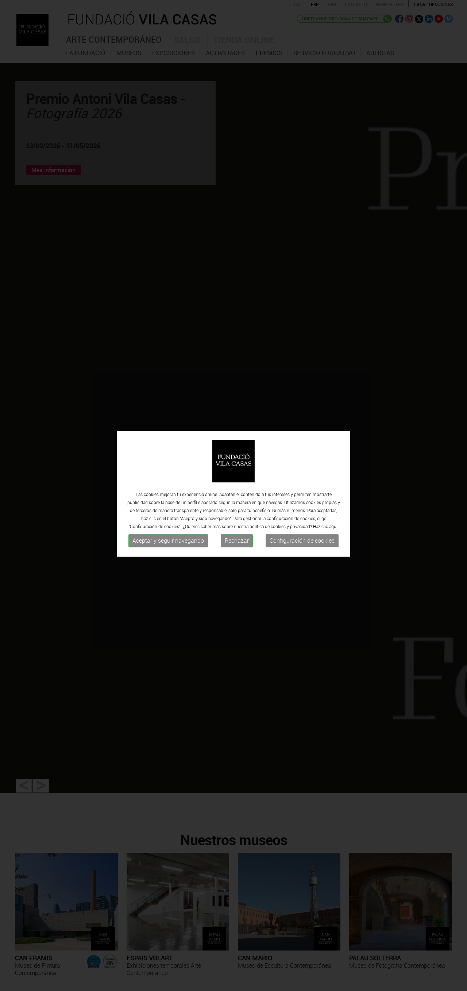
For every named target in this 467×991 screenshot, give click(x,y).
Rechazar (237, 537)
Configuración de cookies (302, 537)
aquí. (334, 523)
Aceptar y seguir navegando (168, 537)
